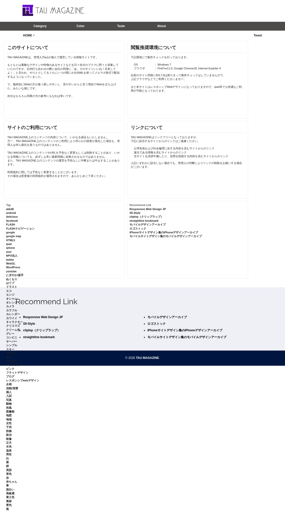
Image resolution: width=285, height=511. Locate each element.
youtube (11, 271)
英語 (9, 470)
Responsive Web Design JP (147, 209)
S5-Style (134, 212)
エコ (9, 290)
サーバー (11, 341)
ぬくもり (11, 279)
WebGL (10, 263)
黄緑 (9, 501)
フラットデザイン (17, 372)
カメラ (10, 306)
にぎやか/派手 (15, 275)
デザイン (11, 353)
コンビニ (11, 337)
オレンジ (11, 302)
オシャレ (11, 298)
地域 (9, 419)
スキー (10, 349)
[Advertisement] (195, 10)
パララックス (14, 364)
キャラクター (14, 321)
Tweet (258, 35)
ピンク (10, 368)
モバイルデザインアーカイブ (147, 224)
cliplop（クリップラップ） (146, 216)
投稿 (9, 431)
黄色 (9, 504)
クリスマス (13, 325)
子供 (9, 426)
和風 (9, 407)
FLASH (10, 224)
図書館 (10, 411)
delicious (12, 216)
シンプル (11, 345)
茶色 (9, 473)
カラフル (11, 310)
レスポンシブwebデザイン (22, 380)
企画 (9, 384)
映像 (9, 438)
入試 (9, 395)
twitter (10, 259)
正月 (9, 442)
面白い (10, 489)
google (10, 232)
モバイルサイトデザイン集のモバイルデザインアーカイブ (165, 236)
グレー (10, 333)
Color (80, 26)
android (11, 212)
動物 (9, 403)
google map (13, 236)
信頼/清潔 (12, 388)
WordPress (13, 267)
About (161, 26)
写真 (9, 399)
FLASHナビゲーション (20, 228)
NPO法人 (11, 255)
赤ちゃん (11, 481)
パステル (11, 360)
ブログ (10, 376)
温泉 (9, 450)
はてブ (10, 282)
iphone (10, 247)
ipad (9, 244)
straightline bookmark (144, 220)
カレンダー (13, 314)
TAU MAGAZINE (147, 358)
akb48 (10, 209)
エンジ (10, 294)
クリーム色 (13, 329)
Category (40, 26)
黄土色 (10, 497)
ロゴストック (137, 228)
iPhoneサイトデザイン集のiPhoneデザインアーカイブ (163, 232)
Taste (121, 26)
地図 (9, 415)
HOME (27, 35)
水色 (9, 446)
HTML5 (10, 240)
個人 (9, 392)
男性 (9, 454)
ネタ (9, 356)
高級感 (10, 493)
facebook (12, 220)
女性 (9, 423)
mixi (8, 251)
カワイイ (11, 318)
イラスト (11, 286)
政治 (9, 434)
